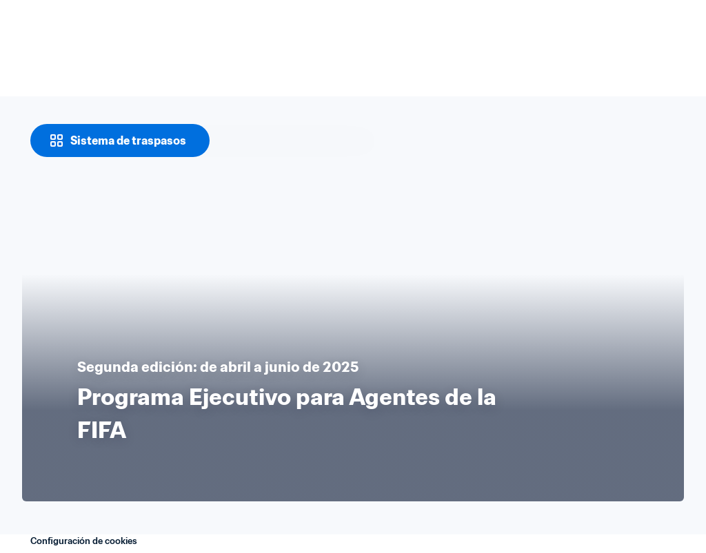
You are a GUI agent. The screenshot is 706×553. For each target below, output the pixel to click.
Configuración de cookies (83, 541)
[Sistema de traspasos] (120, 140)
